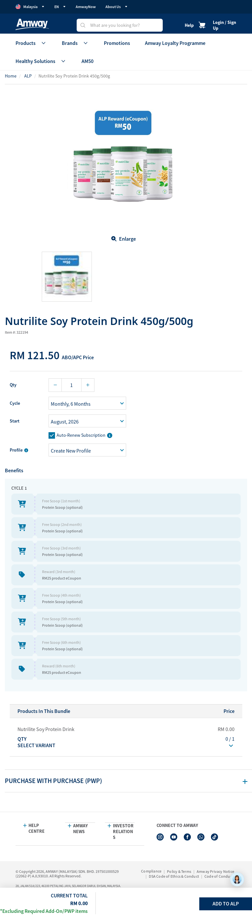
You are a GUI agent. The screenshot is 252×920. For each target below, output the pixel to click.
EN (60, 6)
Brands (75, 43)
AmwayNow (86, 6)
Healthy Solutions (41, 61)
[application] (237, 879)
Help (189, 25)
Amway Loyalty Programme (175, 43)
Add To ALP (226, 903)
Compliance (151, 871)
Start (14, 421)
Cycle (15, 403)
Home (10, 76)
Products (31, 43)
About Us (116, 6)
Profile (19, 450)
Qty (13, 385)
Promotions (117, 43)
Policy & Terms (179, 871)
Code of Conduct (218, 876)
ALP (28, 76)
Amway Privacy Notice (215, 871)
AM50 (87, 61)
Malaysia (30, 6)
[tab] (128, 781)
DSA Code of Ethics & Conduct (174, 876)
